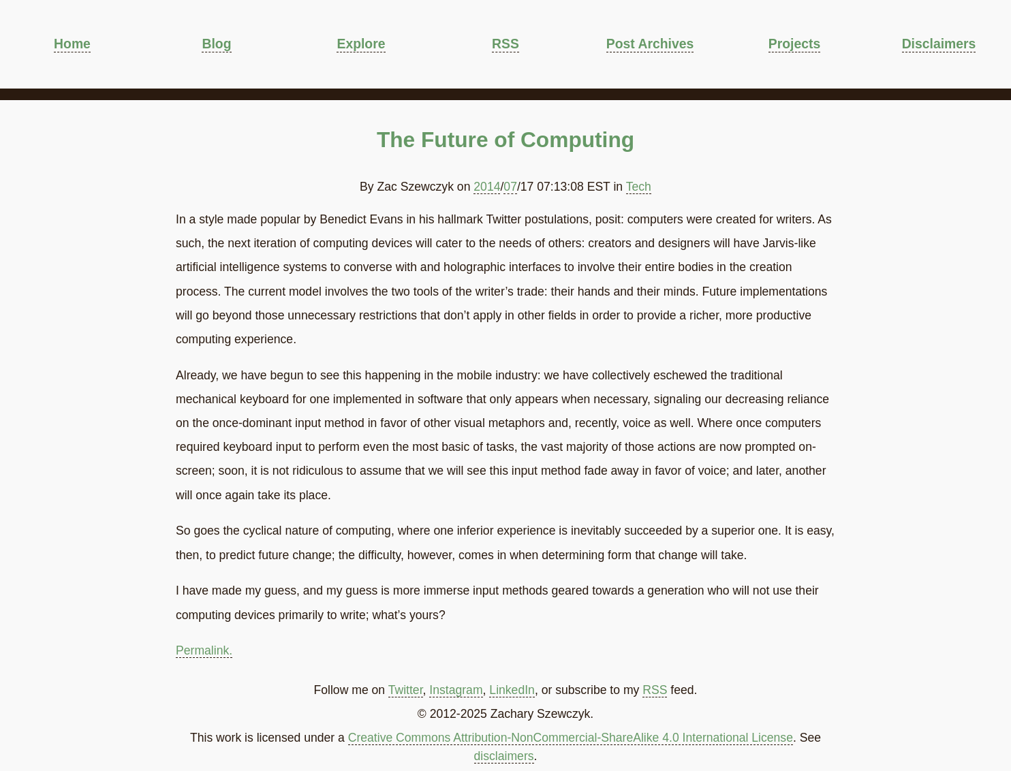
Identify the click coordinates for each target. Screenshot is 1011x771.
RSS (505, 43)
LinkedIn (512, 690)
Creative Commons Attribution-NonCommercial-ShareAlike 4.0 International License (570, 737)
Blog (216, 43)
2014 (486, 186)
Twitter (405, 690)
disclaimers (504, 756)
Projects (794, 43)
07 (510, 186)
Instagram (455, 690)
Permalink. (204, 650)
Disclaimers (939, 43)
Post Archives (650, 43)
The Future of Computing (505, 139)
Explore (361, 43)
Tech (638, 186)
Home (72, 43)
